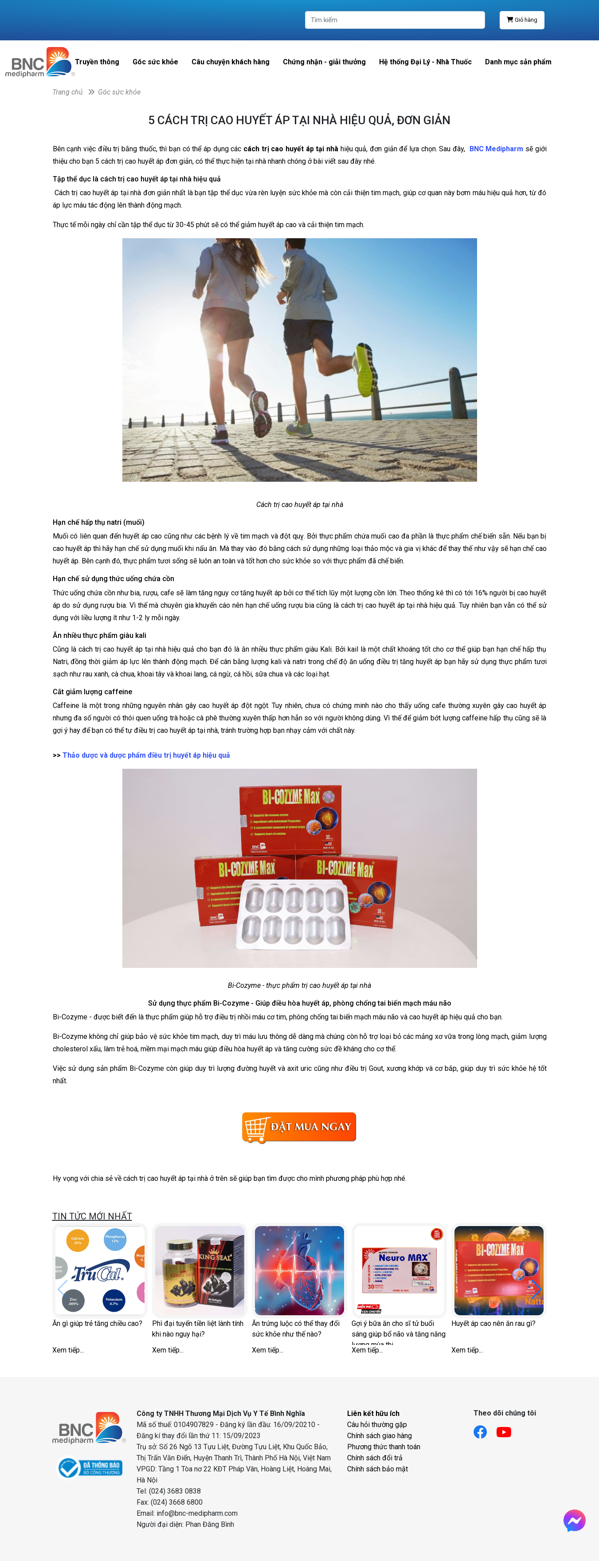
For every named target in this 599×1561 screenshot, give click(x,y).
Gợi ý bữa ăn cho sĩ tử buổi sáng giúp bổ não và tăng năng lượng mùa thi (399, 1332)
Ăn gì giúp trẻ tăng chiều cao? (97, 1323)
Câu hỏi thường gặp (377, 1424)
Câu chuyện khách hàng (231, 62)
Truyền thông (97, 62)
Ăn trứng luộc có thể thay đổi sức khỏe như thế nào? (296, 1328)
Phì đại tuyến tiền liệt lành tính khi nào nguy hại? (197, 1328)
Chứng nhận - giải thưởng (324, 62)
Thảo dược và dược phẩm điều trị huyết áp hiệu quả (146, 755)
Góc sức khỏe (155, 62)
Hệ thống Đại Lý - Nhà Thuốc (425, 62)
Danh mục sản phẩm (518, 62)
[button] (537, 1289)
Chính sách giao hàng (379, 1435)
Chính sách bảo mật (377, 1469)
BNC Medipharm (497, 149)
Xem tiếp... (68, 1350)
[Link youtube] (508, 1429)
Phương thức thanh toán (383, 1447)
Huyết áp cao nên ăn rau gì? (493, 1323)
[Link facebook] (485, 1429)
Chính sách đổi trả (375, 1458)
